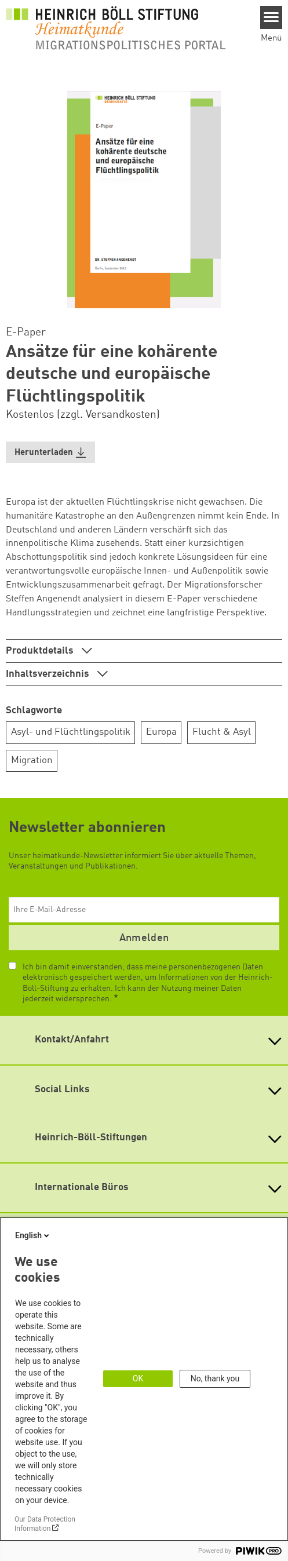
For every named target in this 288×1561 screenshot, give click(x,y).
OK (138, 1378)
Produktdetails (41, 651)
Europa (161, 732)
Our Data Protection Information (44, 1524)
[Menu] (271, 17)
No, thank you (215, 1378)
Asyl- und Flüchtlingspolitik (70, 732)
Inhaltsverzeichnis (49, 674)
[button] (50, 452)
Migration (32, 760)
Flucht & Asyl (221, 732)
